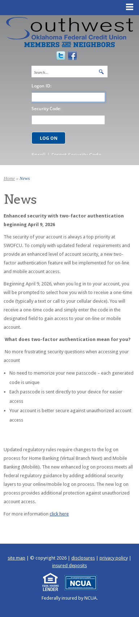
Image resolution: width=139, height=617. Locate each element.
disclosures (83, 558)
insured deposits (69, 565)
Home (9, 178)
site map (16, 558)
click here (59, 514)
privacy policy (114, 558)
